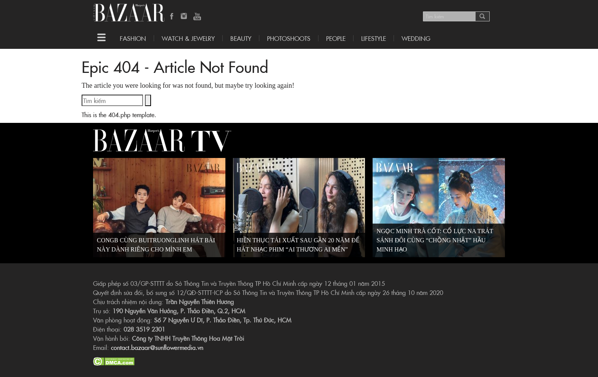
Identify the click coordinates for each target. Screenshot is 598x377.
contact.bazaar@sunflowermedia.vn (157, 347)
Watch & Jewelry (188, 38)
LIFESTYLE (373, 38)
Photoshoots (288, 38)
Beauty (240, 38)
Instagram (184, 16)
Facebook (172, 16)
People (336, 38)
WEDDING (416, 38)
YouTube (197, 16)
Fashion (133, 38)
